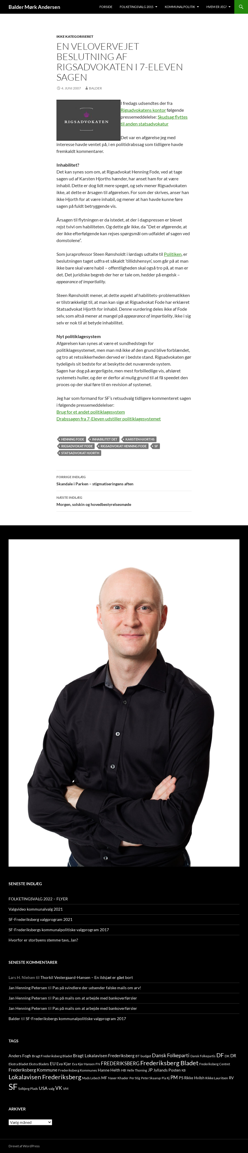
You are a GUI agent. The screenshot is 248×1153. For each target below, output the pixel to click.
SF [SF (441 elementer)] (13, 1087)
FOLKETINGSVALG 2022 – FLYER (38, 898)
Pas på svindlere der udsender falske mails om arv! (96, 987)
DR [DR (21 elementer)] (233, 1055)
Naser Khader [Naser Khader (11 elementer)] (118, 1078)
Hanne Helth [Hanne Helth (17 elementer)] (109, 1070)
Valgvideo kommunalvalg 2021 (36, 909)
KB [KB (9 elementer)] (184, 1070)
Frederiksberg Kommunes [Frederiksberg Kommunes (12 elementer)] (77, 1070)
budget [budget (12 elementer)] (146, 1056)
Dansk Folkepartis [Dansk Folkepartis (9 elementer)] (203, 1056)
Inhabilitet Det (104, 439)
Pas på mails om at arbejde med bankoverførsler (94, 998)
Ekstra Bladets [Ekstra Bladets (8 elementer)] (39, 1064)
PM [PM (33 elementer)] (174, 1077)
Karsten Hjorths (140, 439)
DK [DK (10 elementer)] (227, 1056)
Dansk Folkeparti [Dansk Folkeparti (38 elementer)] (171, 1055)
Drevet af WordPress (24, 1146)
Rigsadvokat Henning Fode (124, 446)
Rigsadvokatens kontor (143, 110)
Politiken (173, 254)
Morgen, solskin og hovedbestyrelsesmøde (124, 500)
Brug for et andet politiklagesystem (90, 411)
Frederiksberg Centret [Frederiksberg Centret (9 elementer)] (214, 1064)
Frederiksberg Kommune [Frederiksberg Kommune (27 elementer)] (33, 1069)
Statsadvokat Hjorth (80, 453)
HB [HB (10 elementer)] (123, 1070)
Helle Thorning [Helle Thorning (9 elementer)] (137, 1070)
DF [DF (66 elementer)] (220, 1055)
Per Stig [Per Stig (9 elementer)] (134, 1078)
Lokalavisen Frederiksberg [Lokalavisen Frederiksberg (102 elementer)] (45, 1077)
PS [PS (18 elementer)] (181, 1077)
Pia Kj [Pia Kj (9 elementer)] (166, 1078)
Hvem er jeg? (216, 7)
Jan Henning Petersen (28, 987)
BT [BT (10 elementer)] (137, 1056)
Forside (105, 7)
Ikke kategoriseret (74, 36)
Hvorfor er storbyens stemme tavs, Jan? (43, 939)
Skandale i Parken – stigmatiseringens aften (124, 480)
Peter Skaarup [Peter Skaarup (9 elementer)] (151, 1078)
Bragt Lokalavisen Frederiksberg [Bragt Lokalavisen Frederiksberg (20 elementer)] (104, 1055)
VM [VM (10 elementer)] (65, 1088)
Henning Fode (72, 439)
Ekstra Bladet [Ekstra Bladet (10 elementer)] (18, 1064)
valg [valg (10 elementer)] (51, 1088)
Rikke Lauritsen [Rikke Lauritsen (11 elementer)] (216, 1078)
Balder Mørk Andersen (34, 7)
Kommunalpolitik (180, 7)
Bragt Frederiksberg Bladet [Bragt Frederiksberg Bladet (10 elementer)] (52, 1056)
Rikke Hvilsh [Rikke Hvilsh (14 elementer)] (194, 1078)
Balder (95, 88)
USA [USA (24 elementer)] (43, 1088)
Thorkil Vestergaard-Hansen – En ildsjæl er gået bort (86, 977)
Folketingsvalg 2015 (136, 7)
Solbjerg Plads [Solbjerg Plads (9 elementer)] (28, 1088)
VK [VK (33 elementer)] (58, 1088)
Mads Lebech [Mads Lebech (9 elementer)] (91, 1078)
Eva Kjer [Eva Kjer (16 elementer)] (63, 1063)
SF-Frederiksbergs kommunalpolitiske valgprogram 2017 (59, 929)
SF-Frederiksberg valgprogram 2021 (40, 919)
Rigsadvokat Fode (77, 446)
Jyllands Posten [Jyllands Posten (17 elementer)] (167, 1070)
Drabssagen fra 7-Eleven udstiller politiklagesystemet (108, 418)
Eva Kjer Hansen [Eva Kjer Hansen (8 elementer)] (83, 1064)
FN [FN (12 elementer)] (97, 1064)
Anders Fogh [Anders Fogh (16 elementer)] (20, 1055)
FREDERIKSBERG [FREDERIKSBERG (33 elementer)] (120, 1063)
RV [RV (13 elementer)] (231, 1078)
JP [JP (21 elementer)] (150, 1069)
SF (156, 446)
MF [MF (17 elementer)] (104, 1077)
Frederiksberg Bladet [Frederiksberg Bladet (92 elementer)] (169, 1063)
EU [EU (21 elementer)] (53, 1063)
